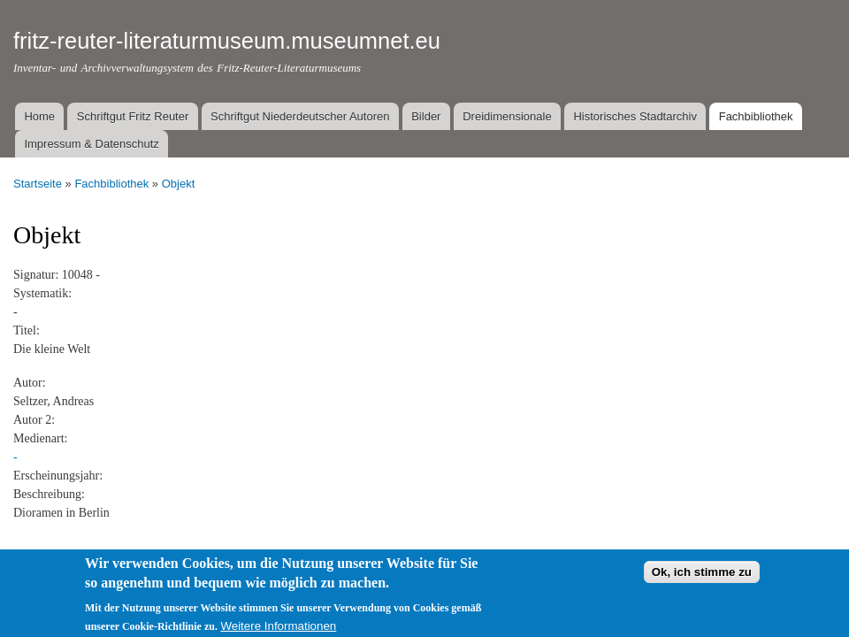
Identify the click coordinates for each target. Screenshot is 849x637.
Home (39, 116)
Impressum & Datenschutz (91, 143)
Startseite (37, 183)
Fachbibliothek (756, 116)
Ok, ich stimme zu (702, 581)
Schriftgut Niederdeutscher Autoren (299, 116)
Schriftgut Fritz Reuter (132, 116)
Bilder (425, 116)
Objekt (178, 183)
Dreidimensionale (507, 116)
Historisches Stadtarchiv (634, 116)
